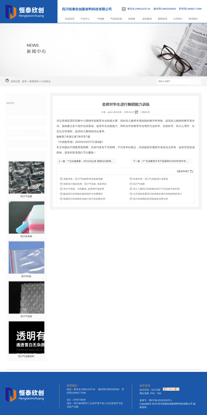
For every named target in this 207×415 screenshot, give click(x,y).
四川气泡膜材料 (26, 356)
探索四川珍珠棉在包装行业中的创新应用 (84, 198)
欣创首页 (69, 18)
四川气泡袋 (26, 316)
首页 (24, 81)
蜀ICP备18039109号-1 (160, 400)
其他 (13, 143)
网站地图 (144, 393)
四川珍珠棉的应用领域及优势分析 (150, 198)
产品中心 (85, 18)
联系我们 (193, 18)
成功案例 (147, 18)
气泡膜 (100, 18)
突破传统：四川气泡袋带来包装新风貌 (83, 179)
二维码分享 (145, 112)
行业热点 (46, 81)
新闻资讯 (162, 18)
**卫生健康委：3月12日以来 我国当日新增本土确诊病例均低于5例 (101, 161)
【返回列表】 (183, 171)
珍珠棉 (131, 18)
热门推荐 (16, 153)
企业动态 (16, 111)
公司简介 (178, 18)
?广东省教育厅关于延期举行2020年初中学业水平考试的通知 (173, 161)
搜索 (195, 81)
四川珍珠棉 (26, 236)
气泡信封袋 (116, 18)
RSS (153, 393)
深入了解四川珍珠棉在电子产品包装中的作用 (156, 189)
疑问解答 (16, 132)
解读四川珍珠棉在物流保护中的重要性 (83, 193)
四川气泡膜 (26, 196)
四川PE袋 (26, 276)
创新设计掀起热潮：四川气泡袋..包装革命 (84, 184)
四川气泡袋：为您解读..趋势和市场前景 (83, 189)
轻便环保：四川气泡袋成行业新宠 (150, 179)
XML (159, 393)
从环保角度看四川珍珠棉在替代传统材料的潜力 (157, 193)
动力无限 (155, 389)
